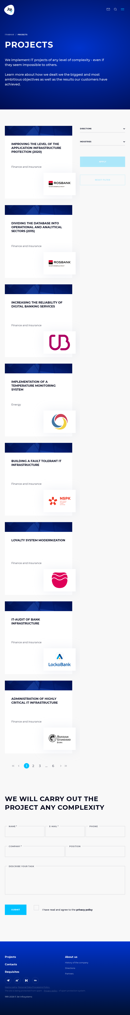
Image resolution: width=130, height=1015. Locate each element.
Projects (10, 956)
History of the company (76, 962)
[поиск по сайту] (115, 10)
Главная (9, 35)
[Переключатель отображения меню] (122, 9)
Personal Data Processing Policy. (34, 987)
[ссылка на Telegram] (8, 980)
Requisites (12, 971)
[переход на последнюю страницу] (65, 766)
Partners (69, 973)
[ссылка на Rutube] (17, 980)
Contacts (11, 964)
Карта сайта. (11, 987)
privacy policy (84, 909)
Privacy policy (50, 991)
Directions (70, 968)
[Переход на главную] (48, 9)
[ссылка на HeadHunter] (35, 980)
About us (71, 956)
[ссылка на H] (26, 980)
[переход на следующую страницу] (61, 766)
